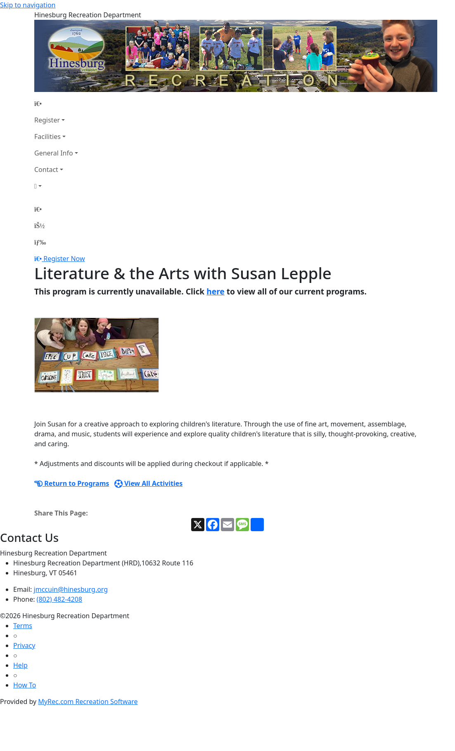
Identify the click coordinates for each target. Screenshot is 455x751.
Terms (22, 625)
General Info (53, 153)
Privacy (24, 645)
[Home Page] (56, 103)
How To (24, 685)
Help (20, 665)
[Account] (56, 186)
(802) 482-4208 (59, 599)
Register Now (64, 258)
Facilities (47, 136)
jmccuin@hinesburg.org (71, 589)
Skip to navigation (27, 4)
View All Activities (148, 483)
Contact (46, 169)
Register (47, 120)
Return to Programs (71, 483)
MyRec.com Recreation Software (87, 701)
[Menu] (40, 242)
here (215, 291)
